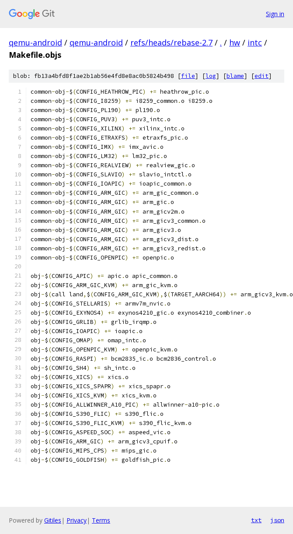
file (188, 76)
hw (234, 42)
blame (235, 76)
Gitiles (52, 520)
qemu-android (35, 42)
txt (256, 520)
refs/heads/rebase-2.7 (171, 42)
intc (255, 42)
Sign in (275, 14)
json (277, 520)
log (211, 76)
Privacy (76, 520)
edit (262, 76)
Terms (101, 520)
